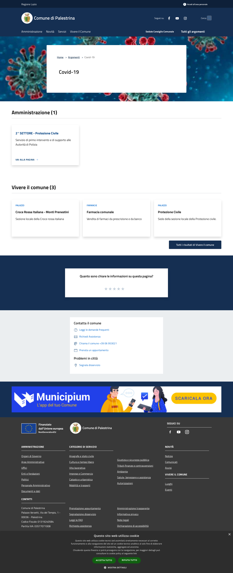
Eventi (168, 490)
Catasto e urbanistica (81, 479)
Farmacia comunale (100, 211)
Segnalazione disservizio (82, 514)
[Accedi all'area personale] (195, 4)
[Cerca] (208, 18)
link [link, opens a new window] (135, 553)
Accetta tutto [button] (104, 560)
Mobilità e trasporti (79, 485)
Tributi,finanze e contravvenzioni (135, 466)
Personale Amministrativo (35, 485)
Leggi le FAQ (76, 520)
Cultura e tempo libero (81, 462)
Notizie (169, 456)
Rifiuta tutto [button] (129, 560)
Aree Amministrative (32, 462)
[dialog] (116, 552)
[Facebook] (163, 18)
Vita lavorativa (77, 468)
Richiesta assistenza (80, 526)
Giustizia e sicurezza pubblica (133, 460)
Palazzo (20, 205)
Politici (25, 479)
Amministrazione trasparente (133, 508)
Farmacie (92, 205)
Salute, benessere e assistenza (134, 477)
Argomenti (74, 57)
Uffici (24, 468)
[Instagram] (179, 18)
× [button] (229, 534)
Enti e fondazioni (30, 474)
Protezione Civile (169, 211)
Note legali (123, 520)
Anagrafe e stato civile (81, 456)
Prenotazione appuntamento (85, 508)
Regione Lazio (29, 4)
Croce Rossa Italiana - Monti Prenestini (42, 211)
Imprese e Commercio (81, 474)
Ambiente (122, 471)
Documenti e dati (30, 491)
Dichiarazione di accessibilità (133, 526)
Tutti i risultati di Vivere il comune (195, 245)
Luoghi (168, 484)
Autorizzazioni (125, 483)
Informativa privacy (128, 514)
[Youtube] (171, 18)
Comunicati (171, 462)
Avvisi (168, 468)
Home (60, 57)
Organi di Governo (31, 456)
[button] (116, 567)
